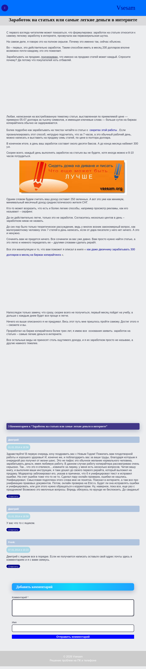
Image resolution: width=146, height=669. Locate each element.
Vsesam (125, 8)
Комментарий (20, 597)
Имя (14, 622)
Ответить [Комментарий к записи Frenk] (13, 566)
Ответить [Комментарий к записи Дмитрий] (13, 496)
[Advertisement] (73, 88)
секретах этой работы (103, 130)
